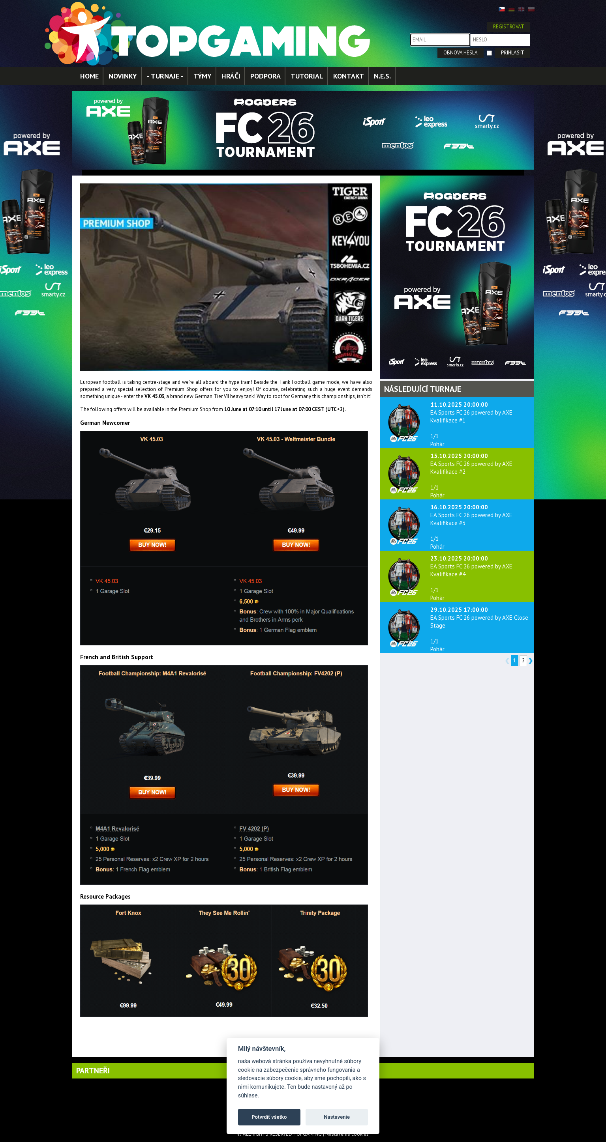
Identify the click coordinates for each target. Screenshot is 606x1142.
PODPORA (265, 75)
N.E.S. (382, 75)
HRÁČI (230, 75)
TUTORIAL (307, 75)
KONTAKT (348, 75)
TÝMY (202, 75)
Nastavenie (337, 1117)
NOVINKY (123, 75)
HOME (89, 75)
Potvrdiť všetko (269, 1117)
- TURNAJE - (165, 75)
